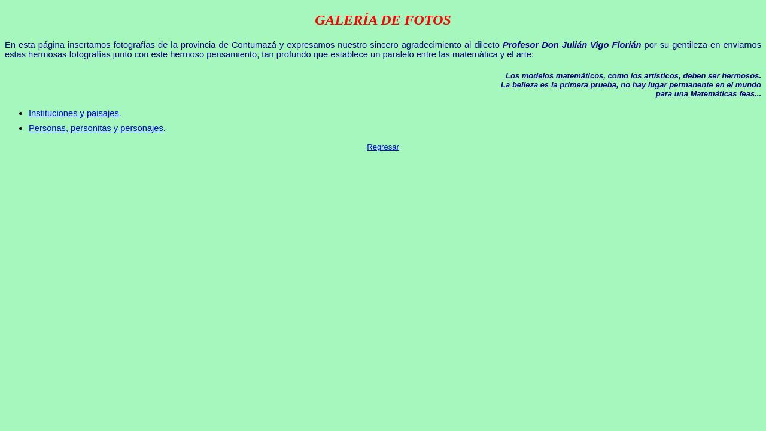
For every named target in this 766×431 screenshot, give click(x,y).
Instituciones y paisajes (74, 113)
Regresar (383, 146)
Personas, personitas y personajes (96, 128)
